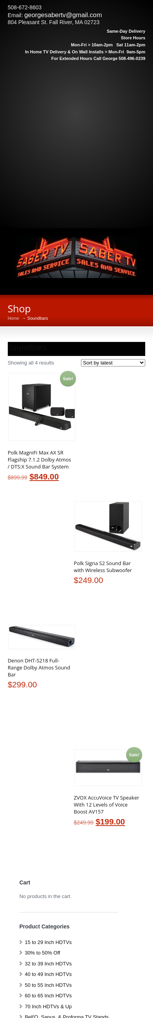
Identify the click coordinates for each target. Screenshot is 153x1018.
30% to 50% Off (42, 953)
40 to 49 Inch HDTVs (48, 974)
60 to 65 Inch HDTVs (48, 996)
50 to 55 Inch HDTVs (48, 985)
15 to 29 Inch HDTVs (48, 942)
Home (13, 318)
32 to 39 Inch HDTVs (48, 964)
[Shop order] (113, 362)
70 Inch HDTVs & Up (48, 1006)
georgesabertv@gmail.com (63, 15)
